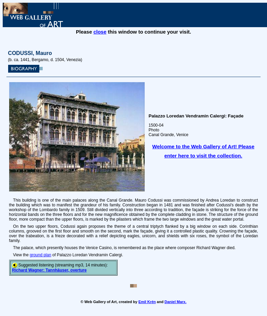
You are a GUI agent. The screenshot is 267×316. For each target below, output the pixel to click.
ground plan (40, 255)
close (100, 32)
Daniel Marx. (175, 302)
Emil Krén (147, 302)
